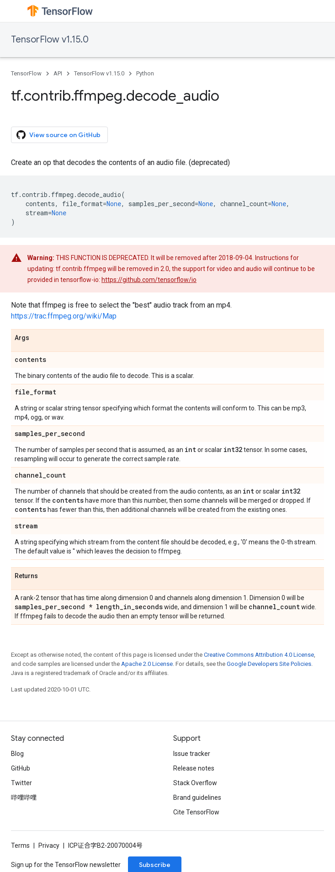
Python (145, 73)
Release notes (193, 768)
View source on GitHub (58, 134)
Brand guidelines (197, 797)
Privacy (48, 845)
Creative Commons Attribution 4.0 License (259, 654)
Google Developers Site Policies (269, 663)
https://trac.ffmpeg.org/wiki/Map (64, 316)
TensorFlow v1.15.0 (50, 39)
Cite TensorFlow (196, 812)
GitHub (20, 768)
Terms (20, 845)
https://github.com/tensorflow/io (149, 279)
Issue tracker (191, 753)
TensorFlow (26, 73)
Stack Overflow (195, 783)
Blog (17, 753)
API (57, 73)
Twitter (21, 783)
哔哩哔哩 (24, 797)
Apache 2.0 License (147, 663)
